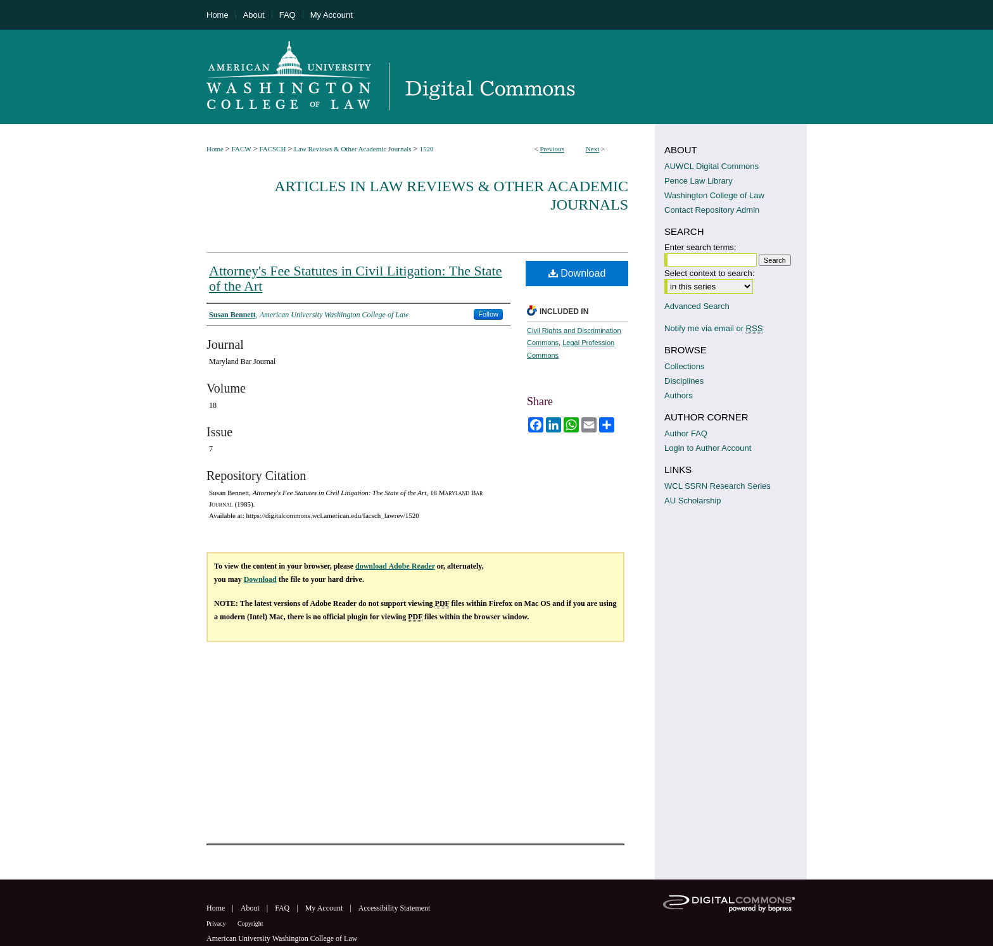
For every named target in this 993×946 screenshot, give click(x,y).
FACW (241, 149)
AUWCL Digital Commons (711, 166)
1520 (426, 149)
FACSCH (272, 149)
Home (215, 149)
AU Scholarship (692, 500)
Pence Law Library (698, 181)
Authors (678, 395)
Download (577, 273)
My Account (325, 908)
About (251, 908)
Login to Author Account (707, 448)
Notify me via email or (713, 328)
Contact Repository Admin (711, 210)
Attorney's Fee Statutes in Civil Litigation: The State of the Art (355, 278)
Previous (552, 149)
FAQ (283, 908)
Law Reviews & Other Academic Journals (352, 149)
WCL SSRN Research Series (717, 486)
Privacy (216, 923)
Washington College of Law (714, 195)
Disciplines (684, 381)
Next (592, 149)
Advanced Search (697, 306)
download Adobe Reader (395, 566)
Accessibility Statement (394, 908)
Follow (488, 314)
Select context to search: (709, 273)
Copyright (250, 923)
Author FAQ (685, 433)
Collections (684, 366)
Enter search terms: (700, 247)
